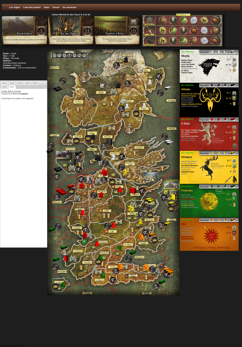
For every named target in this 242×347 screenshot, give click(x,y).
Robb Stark (186, 62)
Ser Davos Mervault (189, 166)
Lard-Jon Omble (188, 64)
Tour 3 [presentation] (20, 83)
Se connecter (69, 7)
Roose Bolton (187, 66)
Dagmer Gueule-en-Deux (191, 104)
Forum (56, 7)
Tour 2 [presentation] (12, 83)
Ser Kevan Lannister (189, 136)
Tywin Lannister (187, 128)
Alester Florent (187, 205)
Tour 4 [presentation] (27, 83)
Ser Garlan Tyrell (188, 199)
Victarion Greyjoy (188, 96)
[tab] (4, 83)
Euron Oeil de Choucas (191, 94)
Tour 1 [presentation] (5, 83)
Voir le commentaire (27, 68)
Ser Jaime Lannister (189, 132)
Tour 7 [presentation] (12, 87)
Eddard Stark (186, 60)
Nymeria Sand (187, 237)
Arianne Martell (187, 239)
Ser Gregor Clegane (189, 130)
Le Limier (185, 134)
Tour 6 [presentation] (5, 87)
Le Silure (185, 71)
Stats (46, 7)
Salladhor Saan (187, 172)
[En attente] (187, 51)
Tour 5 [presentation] (35, 83)
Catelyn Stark (187, 73)
